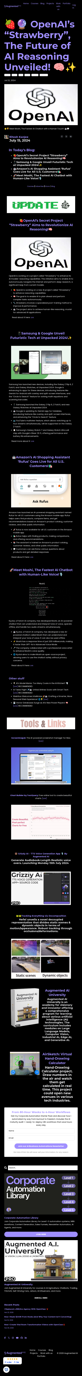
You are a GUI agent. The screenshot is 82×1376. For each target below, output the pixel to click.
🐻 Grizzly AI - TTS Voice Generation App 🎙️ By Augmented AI (41, 864)
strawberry (43, 75)
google (14, 75)
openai (27, 75)
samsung (35, 75)
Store (48, 186)
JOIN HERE (41, 1248)
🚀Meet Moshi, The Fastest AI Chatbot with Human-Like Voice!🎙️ (41, 579)
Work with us (58, 6)
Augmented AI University (57, 1001)
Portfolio (67, 3)
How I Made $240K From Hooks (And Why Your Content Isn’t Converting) (37, 1331)
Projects (49, 3)
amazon (7, 75)
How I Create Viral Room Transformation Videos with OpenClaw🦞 (34, 1339)
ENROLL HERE (41, 1312)
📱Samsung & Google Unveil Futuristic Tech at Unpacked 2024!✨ (41, 338)
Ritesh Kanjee (20, 137)
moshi (21, 75)
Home (24, 3)
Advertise (39, 186)
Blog (42, 3)
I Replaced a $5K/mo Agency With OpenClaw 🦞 (26, 1324)
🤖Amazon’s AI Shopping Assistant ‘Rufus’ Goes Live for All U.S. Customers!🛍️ (41, 466)
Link (32, 317)
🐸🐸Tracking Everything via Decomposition (41, 924)
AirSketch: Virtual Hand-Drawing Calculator (57, 1070)
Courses (33, 3)
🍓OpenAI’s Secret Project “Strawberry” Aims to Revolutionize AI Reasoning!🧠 (41, 225)
